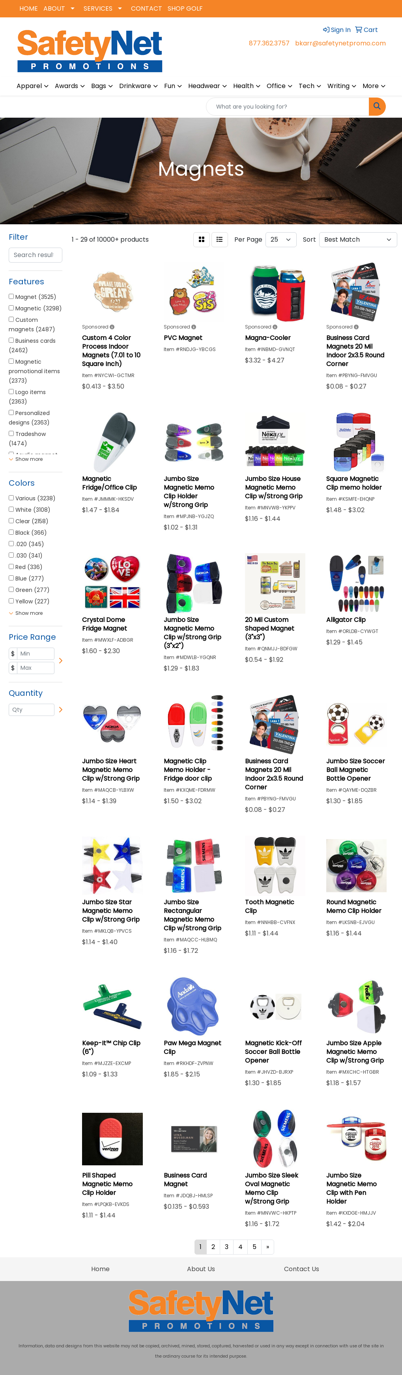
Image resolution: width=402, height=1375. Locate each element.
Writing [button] (338, 85)
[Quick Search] (287, 107)
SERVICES (98, 8)
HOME (28, 8)
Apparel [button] (29, 85)
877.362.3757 (269, 43)
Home (100, 1269)
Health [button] (243, 85)
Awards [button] (66, 85)
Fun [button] (169, 85)
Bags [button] (98, 85)
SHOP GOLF (185, 8)
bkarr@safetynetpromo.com (340, 43)
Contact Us (301, 1269)
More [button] (371, 85)
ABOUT (54, 8)
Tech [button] (306, 85)
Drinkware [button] (135, 85)
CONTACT (146, 8)
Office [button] (276, 85)
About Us (201, 1269)
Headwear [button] (204, 85)
